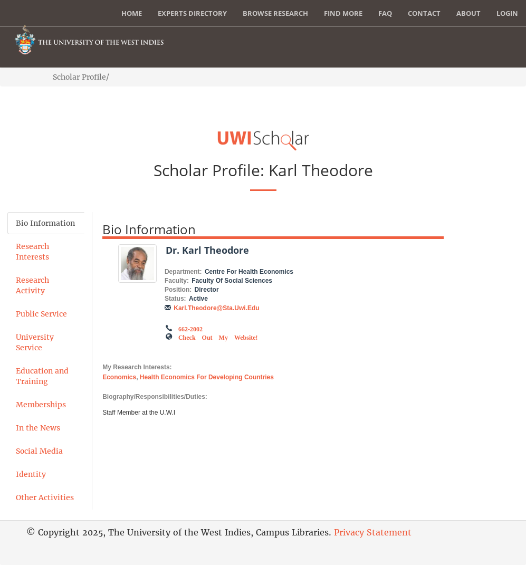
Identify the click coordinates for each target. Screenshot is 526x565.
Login (507, 13)
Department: (183, 271)
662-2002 (190, 328)
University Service (35, 342)
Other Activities (45, 497)
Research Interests (32, 252)
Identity (31, 474)
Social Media (39, 451)
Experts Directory (192, 13)
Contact (424, 13)
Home (131, 13)
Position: (178, 289)
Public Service (41, 314)
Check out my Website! (218, 336)
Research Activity (32, 285)
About (468, 13)
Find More (343, 13)
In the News (38, 428)
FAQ (385, 13)
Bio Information (45, 223)
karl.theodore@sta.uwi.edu (216, 308)
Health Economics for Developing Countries (207, 377)
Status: (175, 298)
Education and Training (42, 376)
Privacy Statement (373, 532)
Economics (119, 377)
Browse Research (275, 13)
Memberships (41, 404)
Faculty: (177, 280)
